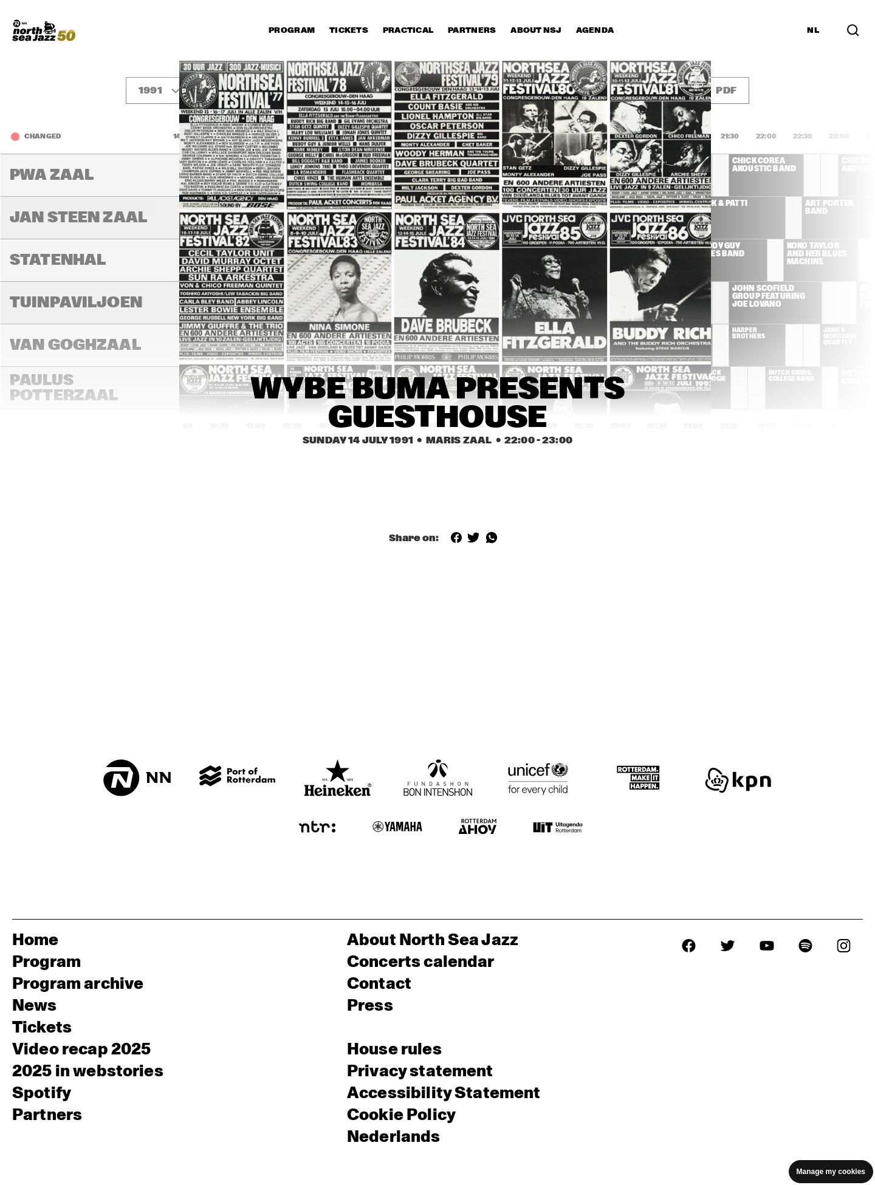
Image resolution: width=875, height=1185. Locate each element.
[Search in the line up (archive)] (853, 30)
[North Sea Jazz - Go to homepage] (43, 30)
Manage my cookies (831, 1171)
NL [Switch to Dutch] (813, 30)
